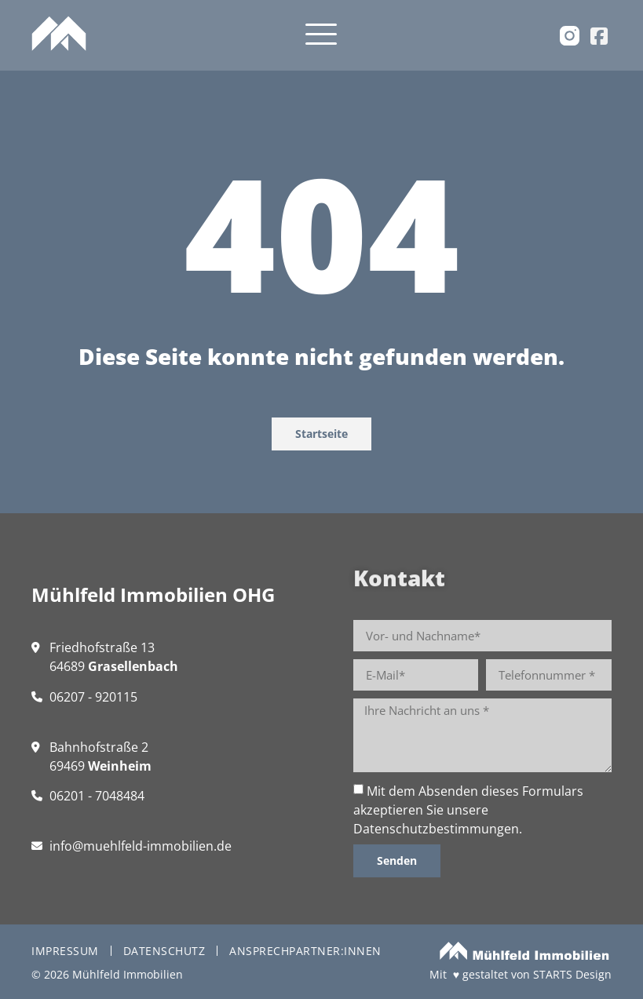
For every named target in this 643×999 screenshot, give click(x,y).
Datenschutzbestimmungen (436, 828)
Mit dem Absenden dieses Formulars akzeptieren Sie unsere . (468, 809)
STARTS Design (572, 974)
